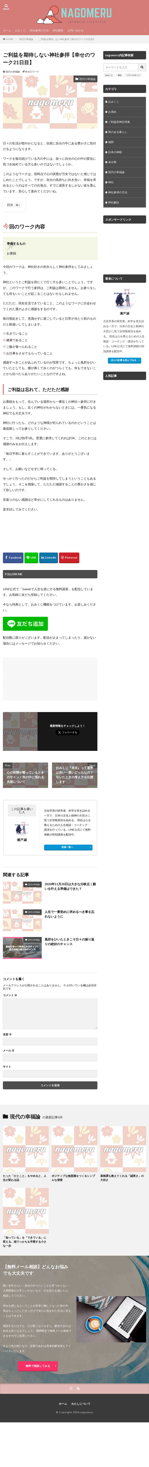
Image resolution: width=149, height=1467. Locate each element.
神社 (120, 75)
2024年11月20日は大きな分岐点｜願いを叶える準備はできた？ (70, 886)
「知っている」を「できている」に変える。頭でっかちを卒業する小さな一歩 (24, 1242)
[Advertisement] (27, 677)
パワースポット (133, 75)
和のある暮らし (117, 132)
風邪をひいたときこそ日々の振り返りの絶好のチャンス (69, 941)
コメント (10, 995)
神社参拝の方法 (39, 30)
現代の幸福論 (26, 39)
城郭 (111, 142)
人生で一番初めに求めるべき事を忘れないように (69, 914)
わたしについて (80, 1403)
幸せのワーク (32, 71)
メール (8, 1050)
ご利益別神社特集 (119, 122)
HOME (9, 39)
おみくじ (20, 30)
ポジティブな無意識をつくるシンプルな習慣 (73, 1178)
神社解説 (58, 30)
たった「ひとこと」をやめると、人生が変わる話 (24, 1178)
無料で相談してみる (38, 1365)
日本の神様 (115, 152)
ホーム (7, 30)
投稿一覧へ (67, 847)
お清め (112, 112)
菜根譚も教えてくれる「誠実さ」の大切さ (122, 1178)
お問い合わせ (75, 30)
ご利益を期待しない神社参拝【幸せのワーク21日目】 (67, 39)
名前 (7, 1034)
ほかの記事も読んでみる (123, 360)
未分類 (112, 162)
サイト (7, 1066)
